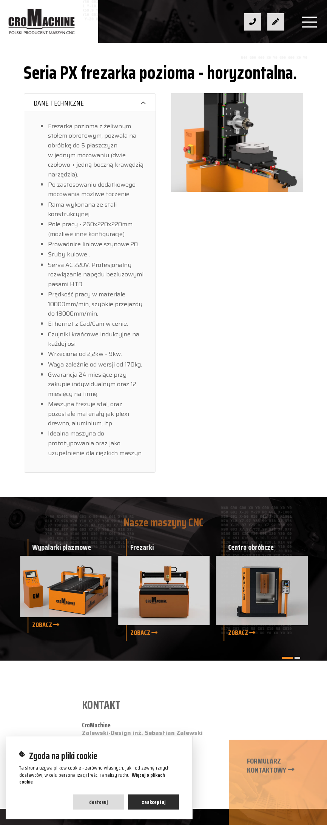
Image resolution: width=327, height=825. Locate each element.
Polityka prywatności (279, 742)
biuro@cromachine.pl (128, 638)
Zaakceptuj (153, 802)
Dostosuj (98, 802)
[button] (287, 657)
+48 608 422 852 (122, 625)
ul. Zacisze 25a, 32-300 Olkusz (142, 651)
